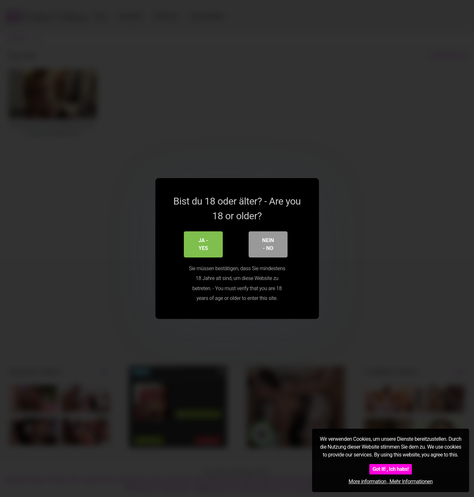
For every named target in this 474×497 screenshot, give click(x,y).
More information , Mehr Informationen (390, 481)
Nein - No (268, 244)
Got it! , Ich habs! (391, 469)
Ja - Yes (203, 244)
